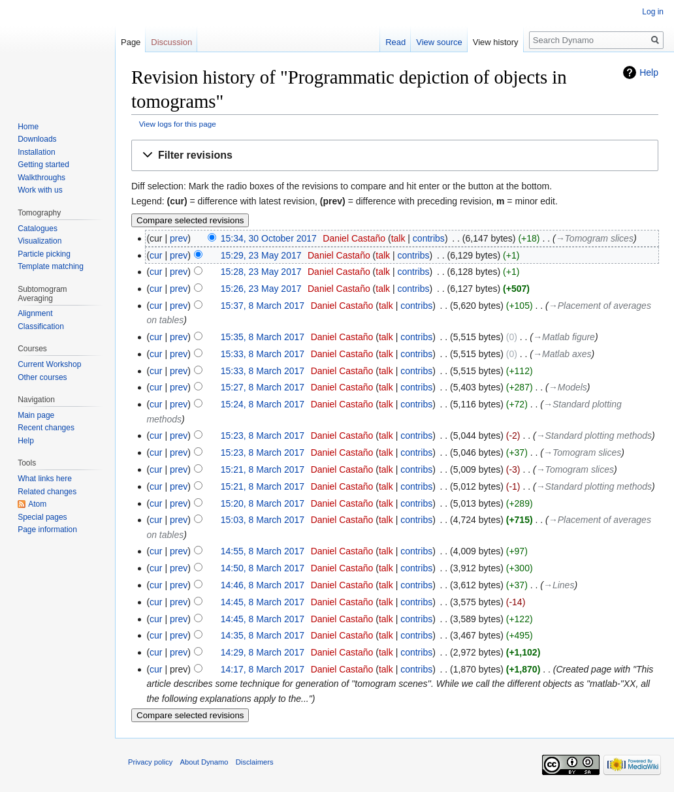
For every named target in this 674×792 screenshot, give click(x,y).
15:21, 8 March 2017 (262, 469)
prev (178, 238)
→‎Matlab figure (564, 337)
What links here (45, 478)
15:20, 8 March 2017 (262, 503)
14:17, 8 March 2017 (262, 669)
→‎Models (568, 387)
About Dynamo (204, 762)
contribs (429, 238)
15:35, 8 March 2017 (262, 337)
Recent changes (46, 427)
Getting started (43, 164)
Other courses (42, 377)
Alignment (35, 313)
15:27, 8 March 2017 (262, 387)
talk (398, 238)
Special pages (42, 517)
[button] (394, 155)
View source (439, 42)
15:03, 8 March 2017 (262, 520)
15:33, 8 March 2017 (262, 354)
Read (395, 42)
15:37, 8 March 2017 (262, 305)
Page (130, 42)
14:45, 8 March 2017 (262, 602)
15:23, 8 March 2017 (262, 435)
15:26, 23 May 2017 (261, 288)
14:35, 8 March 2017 (262, 635)
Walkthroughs (41, 177)
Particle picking (44, 254)
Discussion (171, 42)
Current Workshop (49, 364)
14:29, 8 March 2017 (262, 652)
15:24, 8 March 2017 (262, 404)
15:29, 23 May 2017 (261, 255)
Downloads (37, 139)
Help (648, 72)
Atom (37, 504)
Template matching (51, 266)
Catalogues (37, 228)
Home (28, 126)
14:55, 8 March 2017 (262, 551)
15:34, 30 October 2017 (269, 238)
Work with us (40, 190)
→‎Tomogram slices (595, 238)
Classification (41, 326)
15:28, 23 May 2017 (261, 271)
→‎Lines (558, 585)
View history (496, 42)
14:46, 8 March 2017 (262, 585)
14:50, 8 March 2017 (262, 568)
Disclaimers (255, 762)
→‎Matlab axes (562, 354)
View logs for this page (177, 123)
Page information (47, 529)
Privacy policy (150, 762)
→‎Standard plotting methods (594, 435)
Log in (653, 11)
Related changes (47, 491)
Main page (36, 415)
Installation (36, 152)
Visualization (39, 241)
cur (156, 255)
